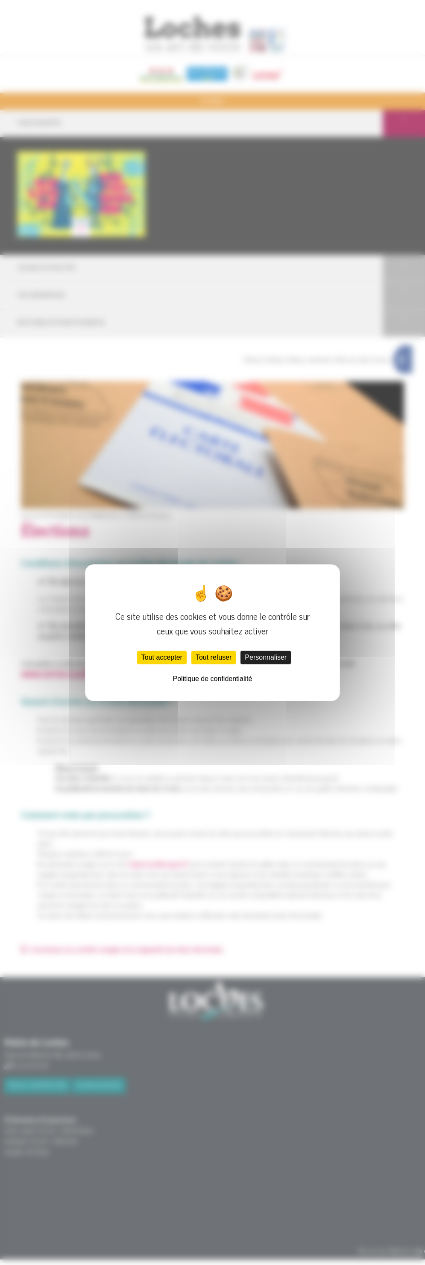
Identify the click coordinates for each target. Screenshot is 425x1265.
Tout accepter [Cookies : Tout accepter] (161, 657)
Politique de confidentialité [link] (212, 678)
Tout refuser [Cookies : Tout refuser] (214, 657)
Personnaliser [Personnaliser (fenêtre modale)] (266, 657)
